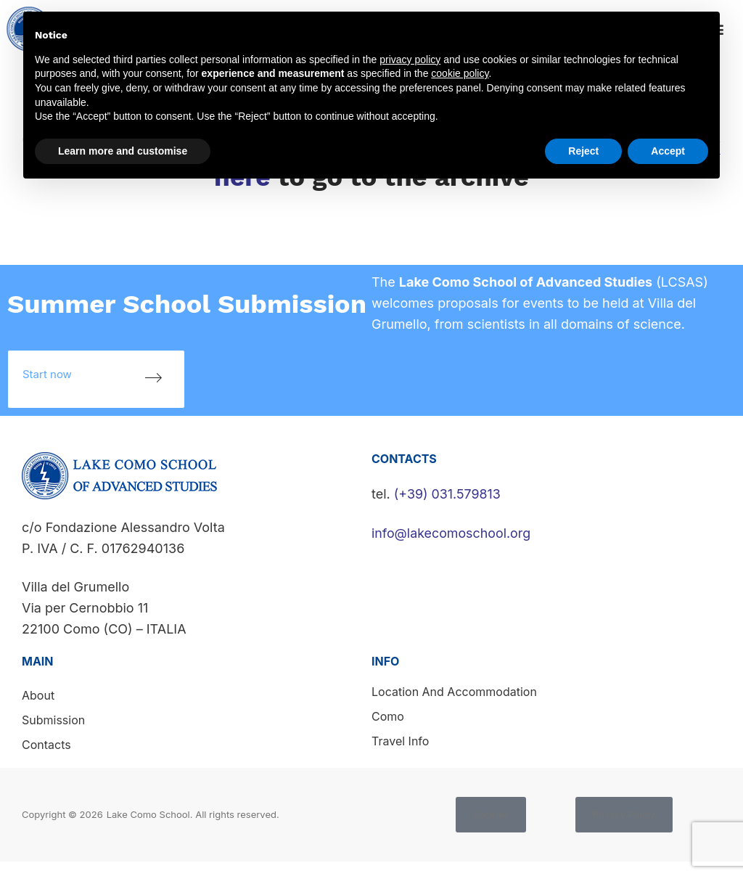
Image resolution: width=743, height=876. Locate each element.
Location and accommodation (454, 691)
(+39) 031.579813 (447, 494)
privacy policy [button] (409, 59)
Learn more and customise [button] (122, 151)
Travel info (400, 741)
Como (388, 716)
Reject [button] (583, 151)
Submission (53, 720)
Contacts (46, 744)
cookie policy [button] (459, 73)
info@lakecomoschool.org (452, 533)
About (38, 695)
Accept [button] (668, 151)
